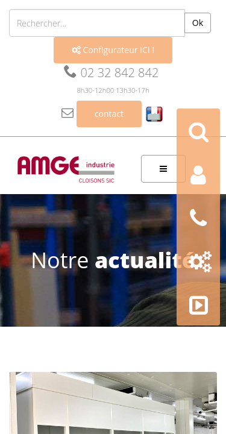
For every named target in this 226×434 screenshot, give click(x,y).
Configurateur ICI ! (113, 49)
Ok (197, 22)
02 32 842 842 (111, 72)
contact (109, 113)
